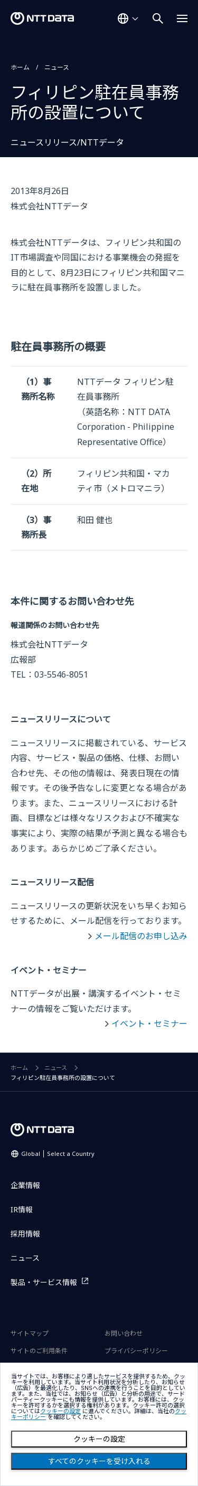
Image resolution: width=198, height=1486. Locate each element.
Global (58, 1153)
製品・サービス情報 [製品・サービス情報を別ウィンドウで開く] (44, 1282)
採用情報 (25, 1234)
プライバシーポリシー (136, 1350)
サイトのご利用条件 (39, 1350)
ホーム (20, 67)
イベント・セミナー (149, 1023)
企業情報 (25, 1185)
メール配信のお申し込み (141, 936)
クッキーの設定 (99, 1439)
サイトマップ (30, 1333)
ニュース (56, 67)
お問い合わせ (124, 1333)
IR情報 (22, 1209)
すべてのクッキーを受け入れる (99, 1461)
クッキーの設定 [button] (60, 1411)
